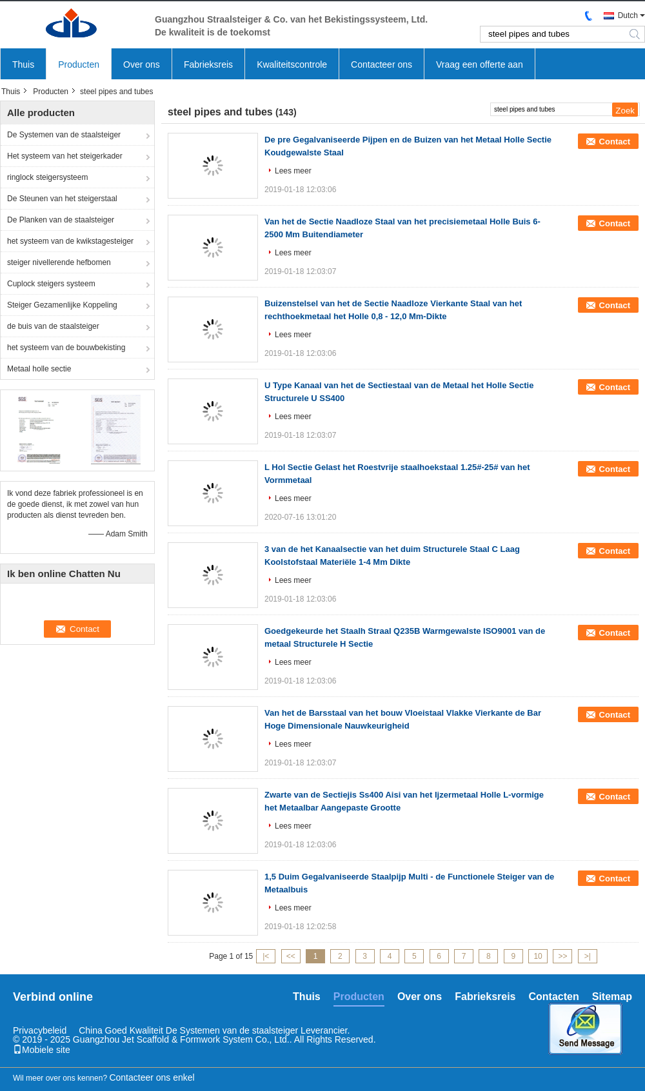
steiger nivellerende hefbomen (59, 262)
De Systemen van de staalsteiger (64, 134)
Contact (614, 141)
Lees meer (293, 170)
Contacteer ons (381, 64)
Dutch (628, 15)
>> (562, 956)
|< (266, 956)
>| (587, 956)
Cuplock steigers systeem (51, 283)
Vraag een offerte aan (479, 64)
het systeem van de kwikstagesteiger (70, 241)
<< (290, 956)
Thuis (23, 64)
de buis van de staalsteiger (53, 326)
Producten (78, 64)
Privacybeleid (39, 1030)
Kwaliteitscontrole (292, 64)
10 (537, 956)
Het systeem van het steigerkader (65, 156)
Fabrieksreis (208, 64)
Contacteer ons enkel (151, 1077)
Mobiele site (41, 1050)
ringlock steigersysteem (47, 177)
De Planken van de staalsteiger (60, 219)
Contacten (554, 996)
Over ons (141, 64)
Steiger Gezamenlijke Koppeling (62, 305)
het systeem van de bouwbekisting (66, 347)
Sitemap (612, 996)
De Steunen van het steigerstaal (62, 198)
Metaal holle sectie (39, 368)
